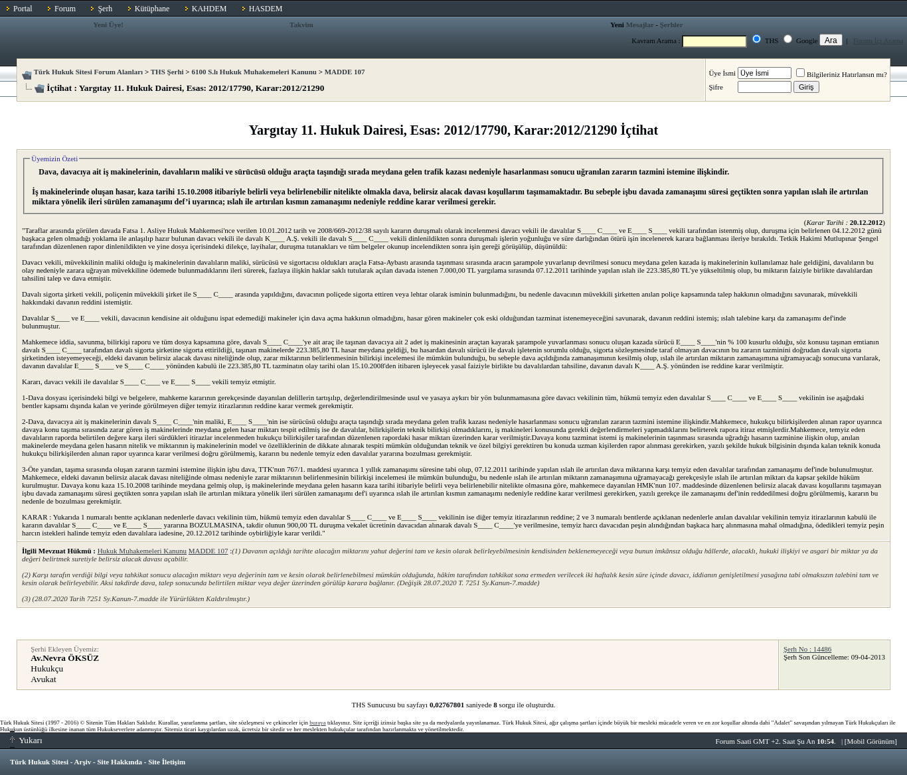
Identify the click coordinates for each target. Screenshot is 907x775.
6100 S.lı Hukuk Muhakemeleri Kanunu (254, 72)
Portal (23, 8)
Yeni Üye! (108, 25)
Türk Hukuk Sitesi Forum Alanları (88, 72)
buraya (317, 722)
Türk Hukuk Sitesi (39, 762)
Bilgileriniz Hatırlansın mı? (841, 74)
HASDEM (266, 8)
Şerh (105, 8)
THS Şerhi (167, 72)
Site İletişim (166, 762)
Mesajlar (640, 25)
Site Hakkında (119, 762)
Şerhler (671, 25)
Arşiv (83, 762)
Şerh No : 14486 (807, 649)
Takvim (301, 25)
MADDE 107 (345, 72)
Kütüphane (152, 8)
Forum (65, 8)
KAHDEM (209, 8)
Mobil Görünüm (871, 741)
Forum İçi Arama (878, 40)
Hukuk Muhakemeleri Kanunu (142, 551)
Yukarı (26, 740)
